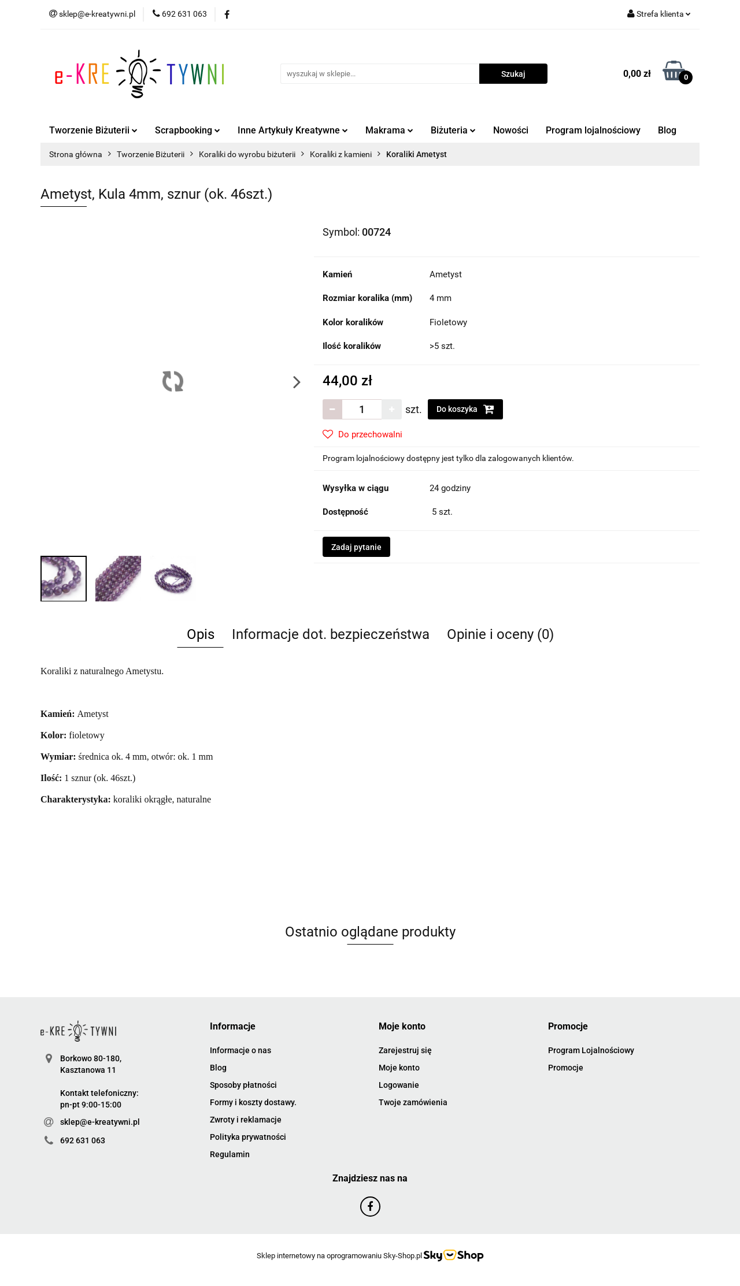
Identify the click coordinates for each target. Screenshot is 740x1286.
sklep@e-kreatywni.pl (100, 1122)
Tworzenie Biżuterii (93, 130)
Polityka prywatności (248, 1137)
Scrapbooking (187, 130)
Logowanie (399, 1085)
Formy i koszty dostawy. (253, 1102)
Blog (667, 130)
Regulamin (230, 1154)
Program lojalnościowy (593, 130)
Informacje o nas (240, 1050)
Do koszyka (465, 409)
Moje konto (399, 1067)
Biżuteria (453, 130)
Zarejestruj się (405, 1050)
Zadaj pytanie (356, 547)
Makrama (389, 130)
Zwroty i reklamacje (246, 1119)
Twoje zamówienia (413, 1102)
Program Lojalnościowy (591, 1050)
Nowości (510, 130)
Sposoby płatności (243, 1085)
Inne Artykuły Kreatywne (293, 130)
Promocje (565, 1067)
